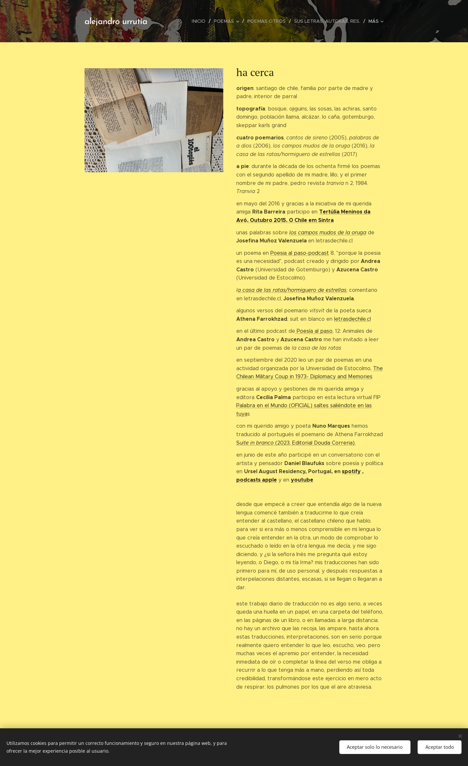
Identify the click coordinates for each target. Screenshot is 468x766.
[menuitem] (202, 21)
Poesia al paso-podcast (299, 253)
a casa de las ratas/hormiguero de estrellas (292, 290)
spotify (351, 471)
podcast (247, 479)
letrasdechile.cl (352, 319)
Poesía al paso (313, 331)
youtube (302, 479)
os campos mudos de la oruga (328, 232)
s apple (267, 479)
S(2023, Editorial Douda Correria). (296, 443)
